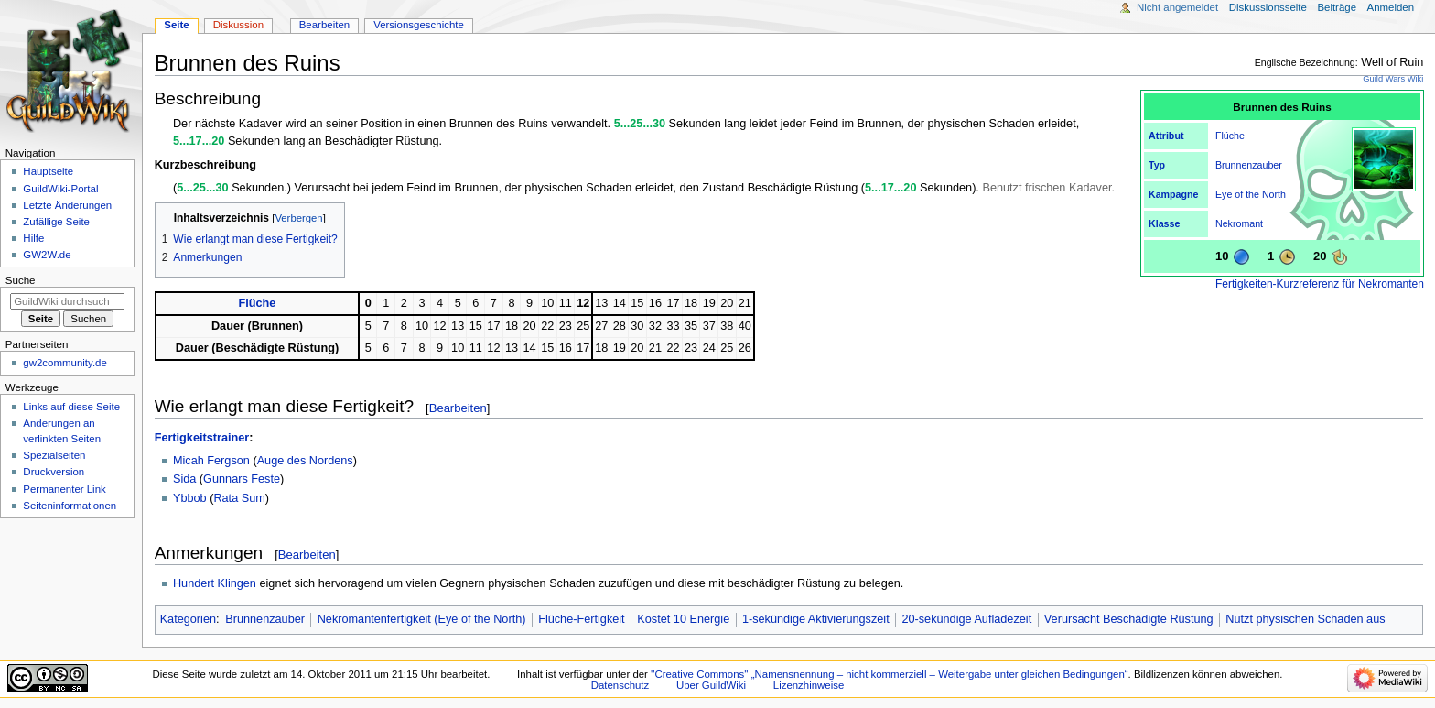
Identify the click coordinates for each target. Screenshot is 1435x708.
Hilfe (33, 238)
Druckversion (53, 471)
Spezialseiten (54, 455)
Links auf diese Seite (71, 406)
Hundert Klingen (214, 583)
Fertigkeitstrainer (202, 437)
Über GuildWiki (711, 685)
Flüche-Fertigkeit (581, 619)
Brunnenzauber (1248, 164)
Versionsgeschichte (418, 24)
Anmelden (1391, 7)
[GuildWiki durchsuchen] (67, 301)
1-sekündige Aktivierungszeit (816, 619)
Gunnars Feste (241, 479)
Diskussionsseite (1268, 7)
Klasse (1164, 223)
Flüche (1230, 135)
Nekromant (1239, 223)
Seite (176, 24)
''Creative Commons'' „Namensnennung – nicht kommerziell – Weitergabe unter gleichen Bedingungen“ (889, 674)
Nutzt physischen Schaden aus (1305, 619)
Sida (184, 479)
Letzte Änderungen (67, 205)
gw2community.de (64, 362)
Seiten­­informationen (69, 505)
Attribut (1166, 135)
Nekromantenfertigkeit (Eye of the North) (422, 619)
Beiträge (1336, 7)
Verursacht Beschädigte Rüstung (1129, 619)
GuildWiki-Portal (60, 188)
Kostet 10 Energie (683, 619)
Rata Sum (238, 498)
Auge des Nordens (305, 460)
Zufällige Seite (56, 221)
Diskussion (238, 24)
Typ (1157, 164)
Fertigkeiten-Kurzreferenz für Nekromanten (1319, 284)
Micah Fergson (211, 460)
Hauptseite (48, 171)
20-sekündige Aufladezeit (966, 619)
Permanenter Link (64, 489)
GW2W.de (46, 254)
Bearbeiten (458, 408)
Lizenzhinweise (808, 685)
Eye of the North (1250, 194)
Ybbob (190, 498)
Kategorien (188, 619)
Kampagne (1173, 194)
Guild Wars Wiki (1393, 78)
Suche (20, 280)
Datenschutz (620, 685)
